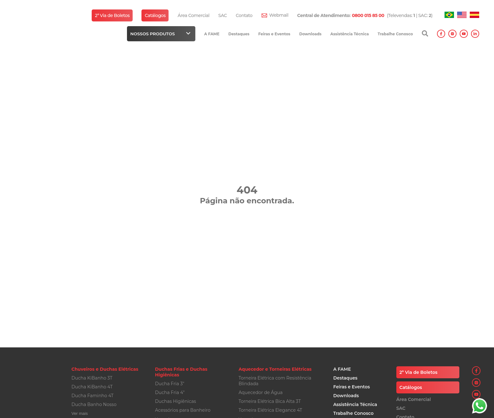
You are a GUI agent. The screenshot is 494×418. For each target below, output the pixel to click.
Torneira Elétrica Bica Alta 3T (269, 401)
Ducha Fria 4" (170, 392)
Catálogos (155, 15)
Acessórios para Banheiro (182, 410)
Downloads (310, 34)
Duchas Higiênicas (175, 401)
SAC (222, 15)
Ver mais (80, 413)
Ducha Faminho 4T (93, 395)
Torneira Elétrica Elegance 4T (270, 410)
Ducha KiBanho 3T (92, 378)
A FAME (212, 34)
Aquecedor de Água (260, 392)
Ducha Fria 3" (169, 383)
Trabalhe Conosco (395, 34)
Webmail (278, 15)
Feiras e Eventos (274, 34)
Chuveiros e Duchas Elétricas (105, 369)
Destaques (239, 34)
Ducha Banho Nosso (94, 404)
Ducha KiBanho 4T (92, 387)
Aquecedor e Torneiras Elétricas (275, 369)
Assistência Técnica (349, 34)
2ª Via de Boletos (112, 15)
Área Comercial (194, 15)
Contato (244, 15)
